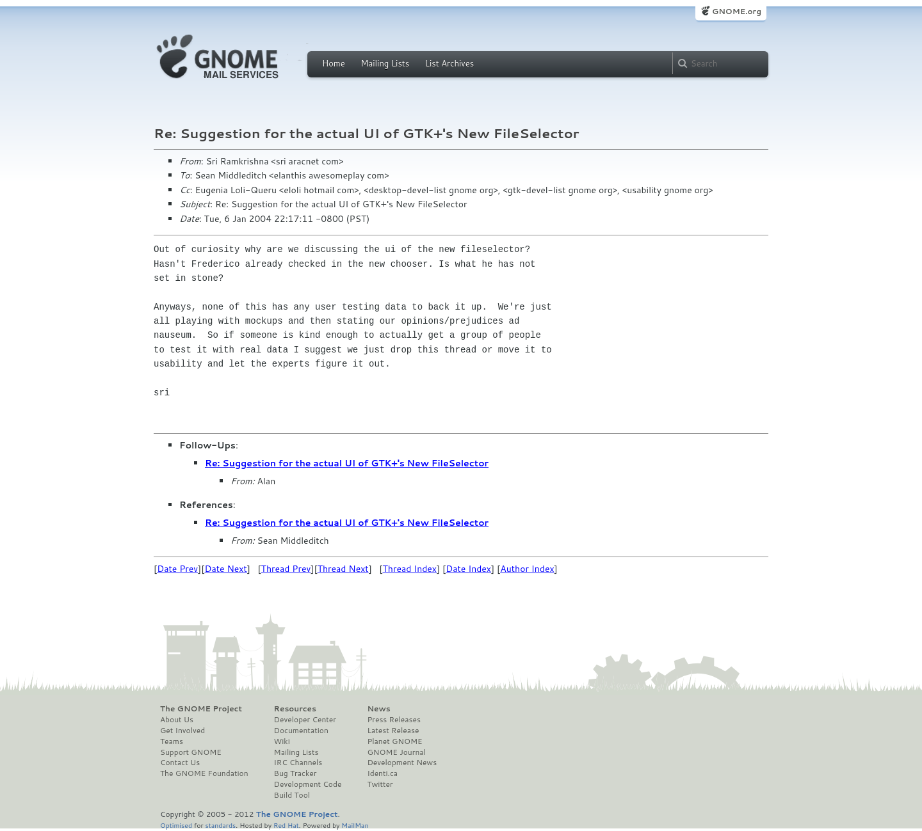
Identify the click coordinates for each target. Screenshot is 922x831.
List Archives (449, 63)
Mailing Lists (384, 63)
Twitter (379, 784)
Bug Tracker (295, 773)
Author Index (527, 568)
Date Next (225, 568)
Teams (171, 741)
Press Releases (393, 720)
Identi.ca (382, 773)
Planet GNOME (394, 741)
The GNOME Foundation (204, 773)
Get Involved (182, 730)
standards (220, 825)
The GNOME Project (201, 709)
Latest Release (393, 730)
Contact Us (180, 762)
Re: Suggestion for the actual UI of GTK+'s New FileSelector (347, 463)
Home (333, 63)
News (378, 709)
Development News (402, 762)
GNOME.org (736, 11)
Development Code (308, 784)
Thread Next (343, 568)
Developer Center (305, 720)
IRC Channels (298, 762)
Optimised (176, 825)
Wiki (282, 741)
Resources (295, 709)
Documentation (301, 730)
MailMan (354, 825)
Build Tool (292, 795)
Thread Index (410, 568)
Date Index (468, 568)
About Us (176, 720)
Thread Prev (286, 568)
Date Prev (177, 568)
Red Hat (286, 825)
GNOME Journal (396, 752)
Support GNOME (191, 752)
